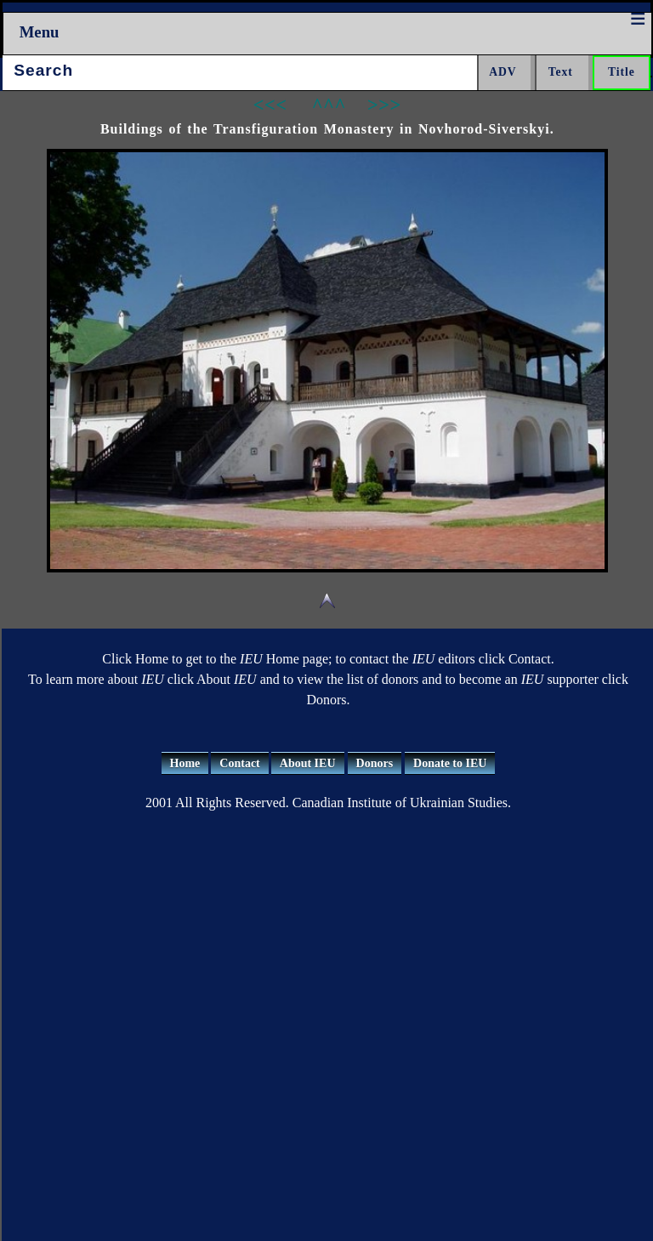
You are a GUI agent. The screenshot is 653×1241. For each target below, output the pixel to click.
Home (185, 763)
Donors (375, 763)
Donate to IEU (449, 763)
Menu (40, 32)
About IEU (308, 763)
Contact (239, 763)
